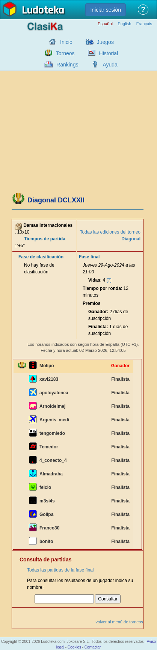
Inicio (66, 42)
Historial (108, 53)
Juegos (105, 42)
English (124, 24)
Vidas (94, 280)
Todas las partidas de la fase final (60, 570)
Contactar (93, 647)
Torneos (65, 53)
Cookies (74, 647)
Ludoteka (43, 11)
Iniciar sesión (105, 10)
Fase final (89, 256)
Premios (91, 303)
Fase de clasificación (40, 256)
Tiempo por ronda (102, 288)
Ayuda (110, 65)
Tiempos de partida (44, 238)
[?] (109, 280)
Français (144, 24)
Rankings (67, 65)
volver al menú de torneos (119, 622)
